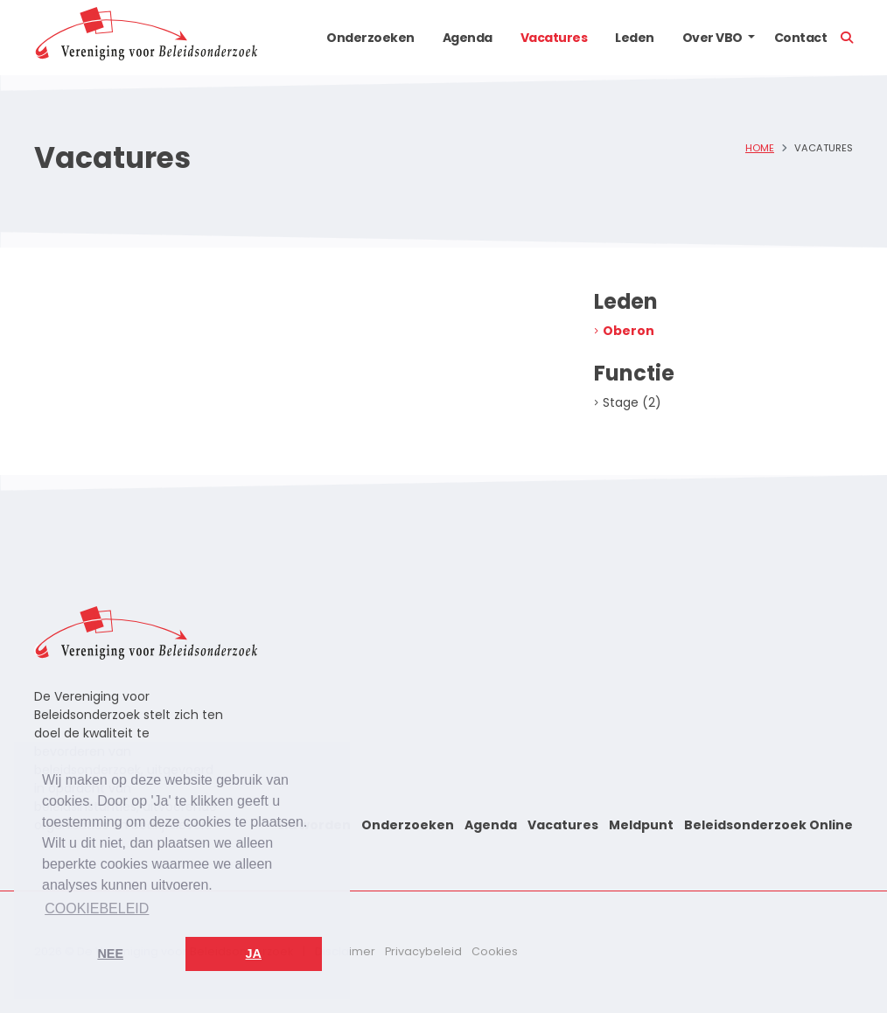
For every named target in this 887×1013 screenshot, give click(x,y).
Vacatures (554, 37)
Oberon (628, 330)
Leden (634, 37)
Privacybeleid (423, 951)
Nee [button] (110, 954)
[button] (751, 37)
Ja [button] (254, 954)
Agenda (467, 37)
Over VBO (712, 37)
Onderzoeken (370, 37)
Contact (801, 37)
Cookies (494, 951)
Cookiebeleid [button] (97, 908)
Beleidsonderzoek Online (768, 825)
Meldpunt (641, 825)
